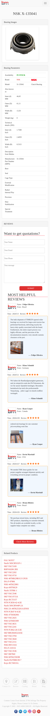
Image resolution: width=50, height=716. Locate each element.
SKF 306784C (10, 654)
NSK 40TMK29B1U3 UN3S (16, 578)
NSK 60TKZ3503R (12, 657)
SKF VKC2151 (10, 642)
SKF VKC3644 (10, 639)
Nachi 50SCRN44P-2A (13, 606)
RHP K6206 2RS (11, 569)
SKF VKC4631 (10, 624)
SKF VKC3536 (10, 651)
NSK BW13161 (10, 645)
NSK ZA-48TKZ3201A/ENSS (16, 609)
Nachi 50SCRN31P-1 (12, 563)
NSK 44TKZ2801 (11, 584)
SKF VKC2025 (10, 618)
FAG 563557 (9, 560)
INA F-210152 (10, 648)
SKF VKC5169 (10, 566)
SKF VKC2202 (10, 572)
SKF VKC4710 (10, 575)
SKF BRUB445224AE (13, 633)
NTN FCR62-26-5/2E (13, 630)
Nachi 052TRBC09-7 (12, 660)
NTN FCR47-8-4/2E (12, 612)
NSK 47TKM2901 (11, 615)
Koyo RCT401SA (11, 663)
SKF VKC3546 (10, 593)
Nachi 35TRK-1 (10, 590)
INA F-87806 (9, 581)
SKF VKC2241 (10, 627)
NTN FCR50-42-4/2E (13, 602)
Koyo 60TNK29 (10, 587)
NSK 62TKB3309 (11, 621)
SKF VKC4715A (11, 597)
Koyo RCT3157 (10, 600)
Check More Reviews (25, 542)
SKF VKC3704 (10, 636)
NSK (18, 80)
